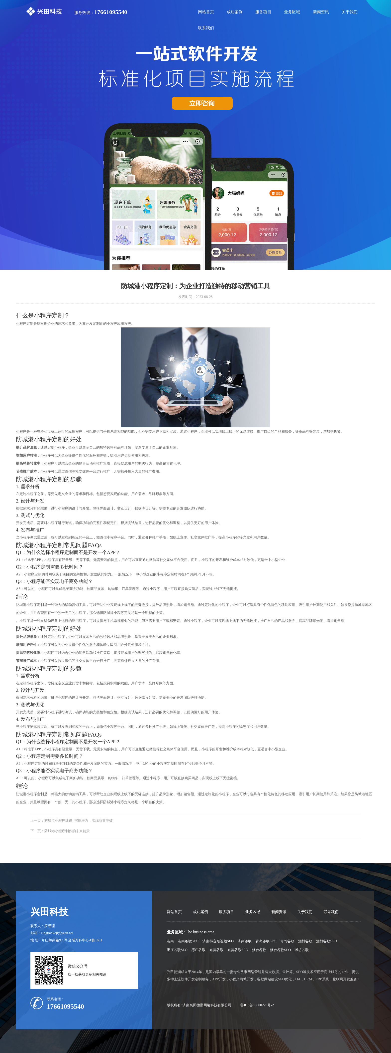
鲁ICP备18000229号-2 (257, 1005)
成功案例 (235, 12)
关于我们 (350, 12)
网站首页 (206, 12)
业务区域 (292, 12)
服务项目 (263, 12)
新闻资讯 (321, 12)
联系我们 (206, 28)
